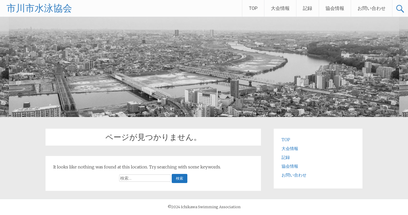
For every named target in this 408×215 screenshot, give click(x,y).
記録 (307, 8)
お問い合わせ (372, 8)
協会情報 (335, 8)
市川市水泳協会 (39, 8)
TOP (253, 8)
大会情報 (280, 8)
